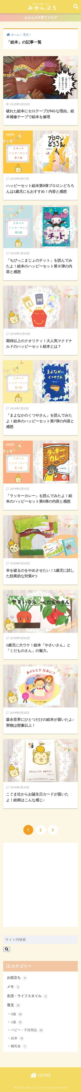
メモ (14, 987)
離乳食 (19, 1046)
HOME (40, 1075)
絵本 (17, 1038)
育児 (14, 1005)
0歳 (17, 1014)
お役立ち (17, 978)
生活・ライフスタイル (27, 996)
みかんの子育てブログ (40, 17)
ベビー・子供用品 (27, 1030)
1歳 (17, 1022)
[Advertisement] (40, 885)
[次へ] (53, 830)
